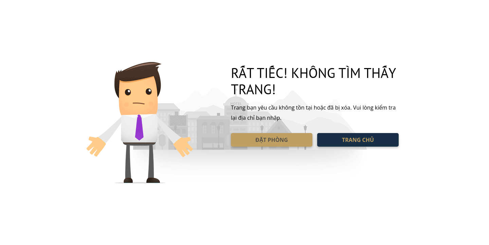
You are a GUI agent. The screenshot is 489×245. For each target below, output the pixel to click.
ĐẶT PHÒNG (271, 140)
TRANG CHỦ (358, 140)
